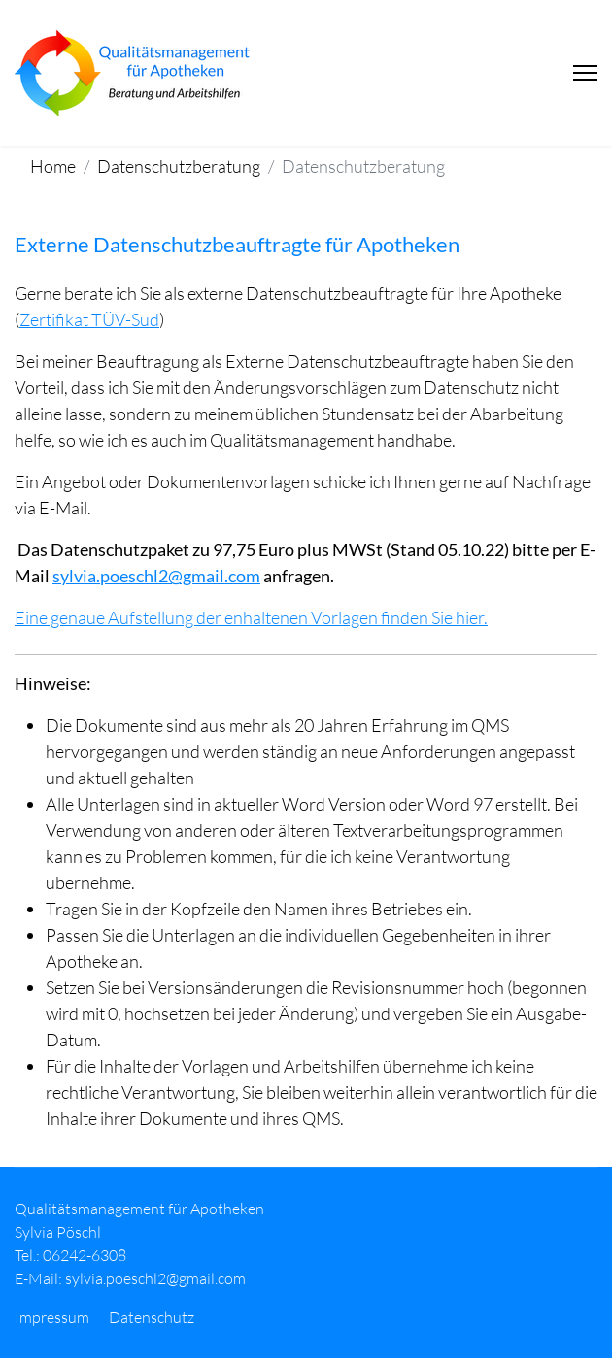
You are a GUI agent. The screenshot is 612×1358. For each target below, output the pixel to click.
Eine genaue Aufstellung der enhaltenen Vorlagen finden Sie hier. (251, 617)
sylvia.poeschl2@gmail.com (156, 575)
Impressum (52, 1317)
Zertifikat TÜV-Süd (89, 319)
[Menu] (585, 73)
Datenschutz (151, 1317)
